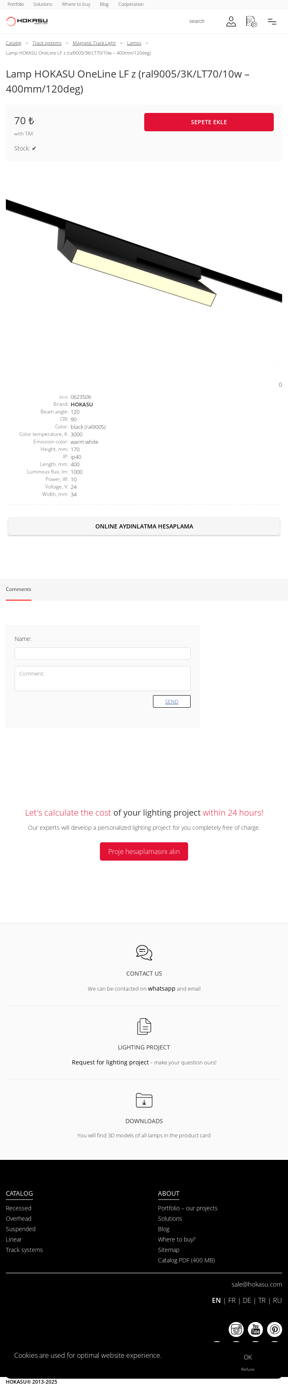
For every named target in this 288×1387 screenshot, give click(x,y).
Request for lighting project (110, 1062)
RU (277, 1300)
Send (171, 701)
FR (232, 1300)
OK (248, 1357)
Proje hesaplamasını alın (144, 851)
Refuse (248, 1369)
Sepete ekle (209, 122)
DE (247, 1300)
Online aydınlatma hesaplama (144, 526)
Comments (18, 589)
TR (262, 1300)
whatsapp (162, 988)
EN (216, 1300)
